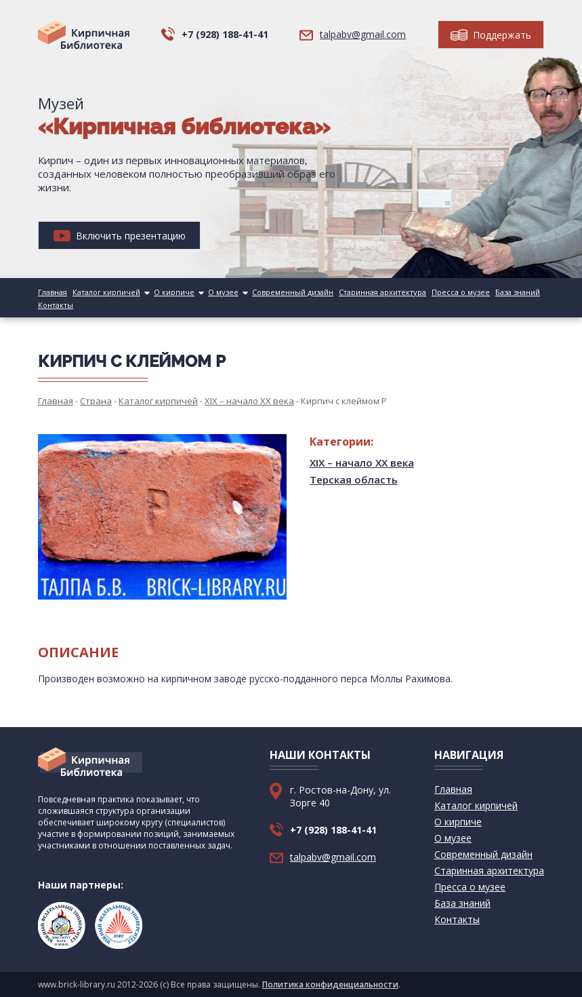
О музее (223, 292)
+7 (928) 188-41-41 (225, 34)
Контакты (55, 305)
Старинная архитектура (382, 292)
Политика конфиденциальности (330, 984)
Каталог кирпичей (106, 292)
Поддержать (491, 34)
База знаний (517, 292)
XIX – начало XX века (362, 462)
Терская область (354, 479)
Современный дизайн (292, 292)
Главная (52, 292)
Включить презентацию (120, 235)
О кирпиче (174, 292)
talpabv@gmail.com (363, 34)
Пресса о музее (461, 292)
